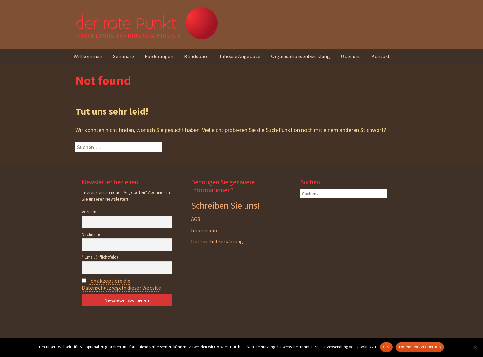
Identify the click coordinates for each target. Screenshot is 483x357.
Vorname (90, 212)
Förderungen (159, 56)
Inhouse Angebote (240, 56)
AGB (195, 219)
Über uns (351, 56)
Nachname (92, 234)
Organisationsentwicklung (300, 56)
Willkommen (88, 56)
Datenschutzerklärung (217, 241)
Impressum (204, 230)
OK (386, 347)
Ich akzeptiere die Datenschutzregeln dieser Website (121, 284)
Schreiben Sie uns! (225, 205)
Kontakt (380, 56)
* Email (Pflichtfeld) (100, 257)
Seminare (123, 56)
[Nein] (475, 347)
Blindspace (196, 56)
